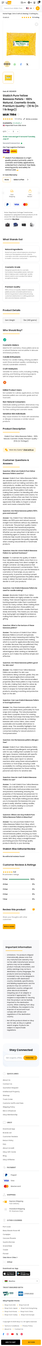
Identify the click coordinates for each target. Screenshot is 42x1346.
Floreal (5, 1253)
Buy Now (16, 219)
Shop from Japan (10, 1308)
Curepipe (6, 1234)
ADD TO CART (10, 1342)
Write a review (9, 926)
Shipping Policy (9, 1107)
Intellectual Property (11, 1091)
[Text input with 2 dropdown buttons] (13, 8)
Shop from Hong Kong (29, 1308)
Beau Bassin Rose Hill (11, 1230)
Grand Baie (7, 1246)
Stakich (6, 17)
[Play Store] (23, 1274)
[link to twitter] (27, 64)
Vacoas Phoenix (9, 1238)
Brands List (7, 1133)
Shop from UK (24, 1305)
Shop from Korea (10, 1311)
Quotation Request (10, 1088)
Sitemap (6, 1095)
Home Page (7, 14)
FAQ (4, 1144)
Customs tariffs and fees (13, 1103)
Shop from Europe (27, 1315)
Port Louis (7, 1227)
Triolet (5, 1250)
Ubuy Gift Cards (9, 1152)
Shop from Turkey (11, 1315)
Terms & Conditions (11, 1326)
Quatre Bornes (9, 1242)
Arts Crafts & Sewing (20, 14)
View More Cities (10, 1257)
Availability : (8, 123)
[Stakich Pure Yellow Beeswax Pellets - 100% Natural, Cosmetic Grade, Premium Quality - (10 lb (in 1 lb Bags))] (21, 44)
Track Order (8, 1099)
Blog (4, 1156)
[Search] (38, 8)
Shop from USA (10, 1305)
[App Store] (9, 1274)
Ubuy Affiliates (9, 1159)
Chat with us (28, 450)
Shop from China (26, 1311)
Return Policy (8, 1140)
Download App (9, 1129)
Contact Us (7, 1084)
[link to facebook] (21, 64)
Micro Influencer (9, 1111)
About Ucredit (8, 1148)
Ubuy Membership (10, 1115)
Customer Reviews (10, 1136)
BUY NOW (31, 1342)
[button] (24, 2)
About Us (6, 1080)
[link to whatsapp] (15, 64)
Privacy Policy (28, 1326)
